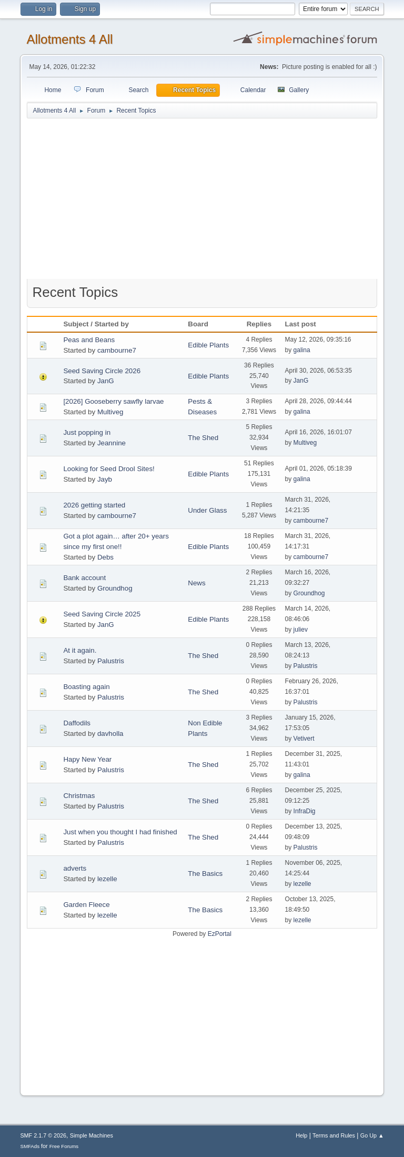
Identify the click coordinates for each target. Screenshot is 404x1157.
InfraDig (305, 811)
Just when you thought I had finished (120, 832)
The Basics (205, 873)
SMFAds (29, 1146)
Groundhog (115, 588)
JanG (105, 381)
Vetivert (304, 738)
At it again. (79, 650)
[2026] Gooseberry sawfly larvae (113, 401)
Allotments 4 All (69, 39)
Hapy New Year (87, 759)
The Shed (203, 438)
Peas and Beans (89, 340)
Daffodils (76, 723)
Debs (105, 557)
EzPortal (219, 933)
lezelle (107, 879)
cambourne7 (116, 350)
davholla (110, 733)
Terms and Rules (333, 1135)
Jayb (104, 479)
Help (301, 1135)
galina (302, 350)
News (196, 583)
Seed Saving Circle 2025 (101, 614)
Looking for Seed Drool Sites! (108, 469)
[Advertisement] (202, 201)
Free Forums (64, 1146)
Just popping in (86, 432)
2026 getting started (94, 505)
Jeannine (111, 443)
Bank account (84, 578)
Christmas (79, 796)
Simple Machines (91, 1135)
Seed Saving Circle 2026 (101, 371)
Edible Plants (208, 345)
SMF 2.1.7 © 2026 (43, 1135)
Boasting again (86, 687)
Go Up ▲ (372, 1135)
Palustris (110, 661)
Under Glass (207, 510)
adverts (74, 868)
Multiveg (110, 412)
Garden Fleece (86, 905)
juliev (301, 629)
